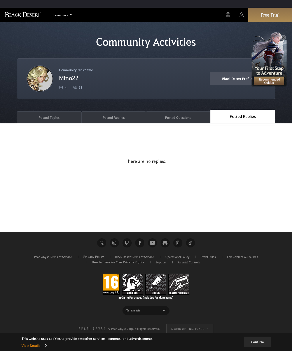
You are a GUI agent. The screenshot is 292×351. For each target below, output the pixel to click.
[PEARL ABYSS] (92, 329)
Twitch (127, 242)
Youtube (152, 242)
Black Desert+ (177, 242)
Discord (165, 242)
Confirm (257, 342)
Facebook (139, 242)
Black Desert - (187, 328)
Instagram (114, 242)
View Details (30, 345)
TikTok (190, 242)
